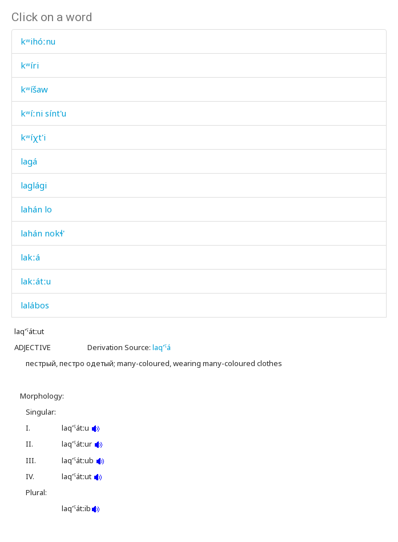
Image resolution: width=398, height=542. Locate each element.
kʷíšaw (34, 89)
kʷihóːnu (38, 41)
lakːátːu (36, 281)
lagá (29, 161)
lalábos (35, 305)
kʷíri (30, 65)
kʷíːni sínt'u (43, 113)
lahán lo (36, 209)
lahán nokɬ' (43, 233)
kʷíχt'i (33, 137)
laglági (34, 185)
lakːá (30, 257)
